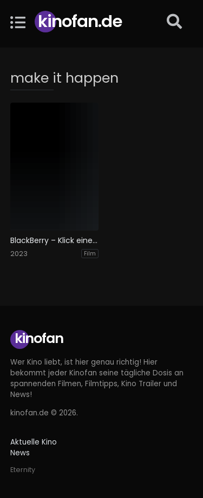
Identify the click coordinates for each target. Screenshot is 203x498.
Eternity (22, 469)
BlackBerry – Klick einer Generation (54, 240)
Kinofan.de (80, 21)
